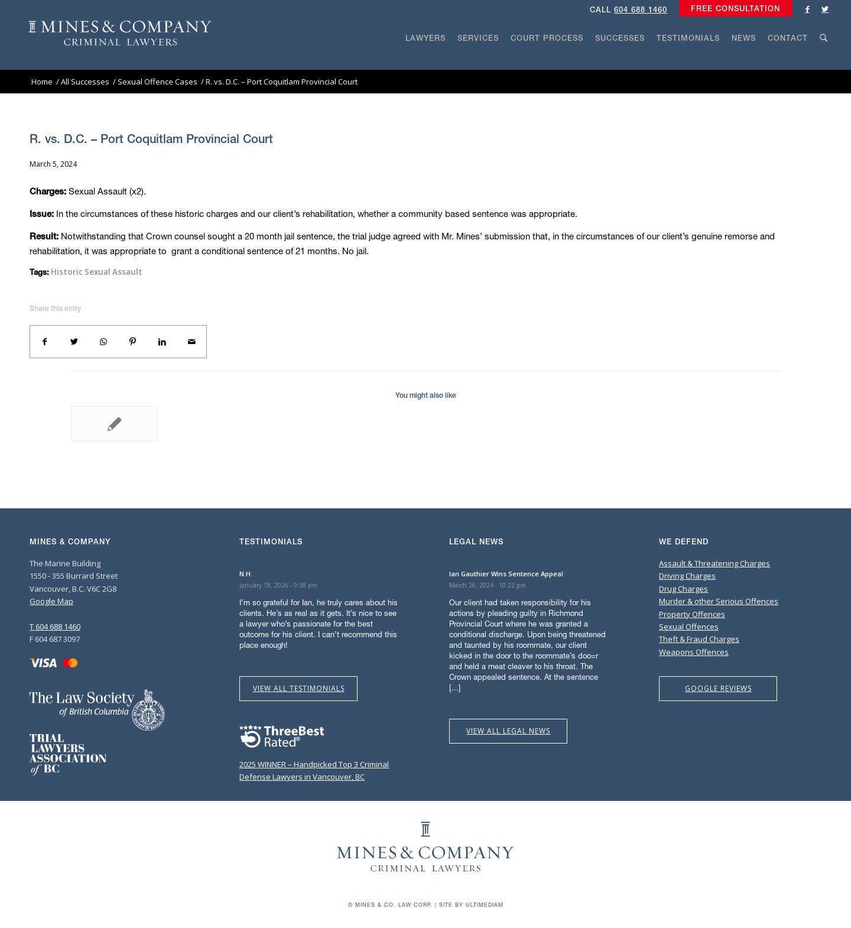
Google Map (51, 601)
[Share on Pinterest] (133, 342)
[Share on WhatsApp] (103, 342)
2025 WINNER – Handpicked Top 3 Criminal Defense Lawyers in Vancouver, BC (314, 764)
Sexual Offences (689, 626)
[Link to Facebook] (807, 9)
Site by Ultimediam (471, 904)
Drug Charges (683, 588)
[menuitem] (732, 9)
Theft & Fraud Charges (699, 639)
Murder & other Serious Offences (718, 601)
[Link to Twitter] (825, 9)
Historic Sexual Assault (96, 272)
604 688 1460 (640, 9)
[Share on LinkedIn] (162, 342)
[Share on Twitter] (74, 342)
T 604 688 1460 (55, 626)
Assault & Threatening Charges (714, 563)
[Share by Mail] (191, 342)
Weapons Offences (694, 652)
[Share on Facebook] (45, 342)
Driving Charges (687, 575)
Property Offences (692, 614)
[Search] (824, 60)
